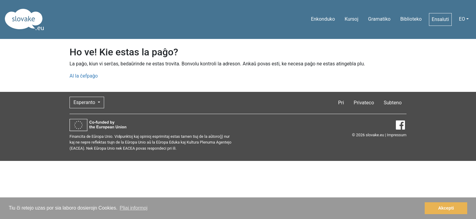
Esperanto (85, 102)
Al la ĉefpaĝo (84, 76)
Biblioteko (411, 19)
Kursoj (351, 19)
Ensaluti (440, 19)
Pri (341, 103)
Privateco (364, 103)
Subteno (393, 103)
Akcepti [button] (446, 208)
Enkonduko (323, 19)
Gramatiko (379, 19)
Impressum (396, 135)
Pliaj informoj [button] (134, 207)
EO (462, 19)
